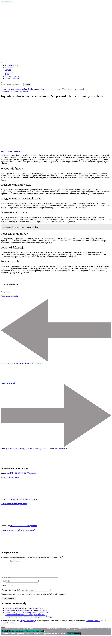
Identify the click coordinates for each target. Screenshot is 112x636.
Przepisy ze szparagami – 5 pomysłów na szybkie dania (27, 613)
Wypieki (8, 70)
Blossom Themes (93, 621)
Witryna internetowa (9, 590)
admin (3, 151)
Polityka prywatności (34, 631)
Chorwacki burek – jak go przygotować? (18, 530)
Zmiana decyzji (73, 634)
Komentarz (5, 577)
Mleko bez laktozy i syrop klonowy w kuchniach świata (27, 610)
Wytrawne (9, 68)
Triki (7, 74)
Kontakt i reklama (12, 78)
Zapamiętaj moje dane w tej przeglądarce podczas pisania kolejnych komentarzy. (35, 594)
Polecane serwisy (12, 76)
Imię (3, 581)
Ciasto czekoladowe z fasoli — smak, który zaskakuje (25, 615)
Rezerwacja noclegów (9, 296)
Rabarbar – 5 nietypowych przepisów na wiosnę (24, 608)
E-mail (4, 586)
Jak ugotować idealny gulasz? (14, 504)
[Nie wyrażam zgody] (44, 631)
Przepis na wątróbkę (10, 477)
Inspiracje (9, 72)
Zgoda (4, 631)
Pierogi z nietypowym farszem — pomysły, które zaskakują (28, 617)
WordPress (10, 623)
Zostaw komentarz (14, 151)
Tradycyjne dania (12, 65)
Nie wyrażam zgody (16, 631)
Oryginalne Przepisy (28, 621)
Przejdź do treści (7, 2)
